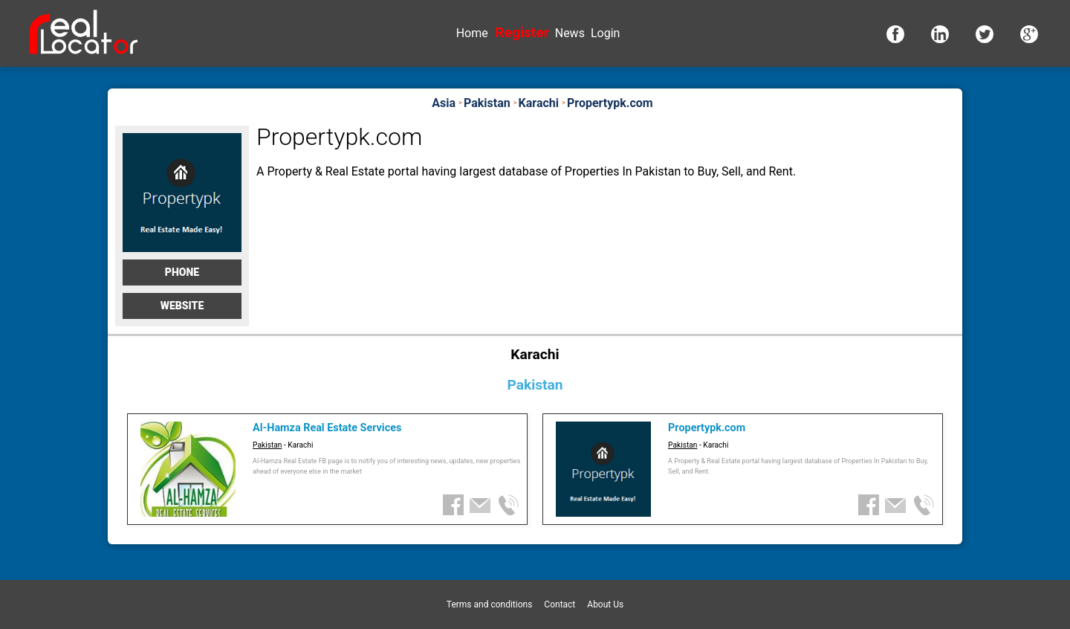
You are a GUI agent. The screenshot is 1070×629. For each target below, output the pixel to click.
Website (182, 306)
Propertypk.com (706, 428)
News (570, 33)
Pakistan (267, 445)
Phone (182, 272)
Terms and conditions (490, 604)
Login (605, 33)
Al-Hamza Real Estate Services (327, 428)
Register (521, 32)
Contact (559, 604)
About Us (605, 604)
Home (472, 33)
